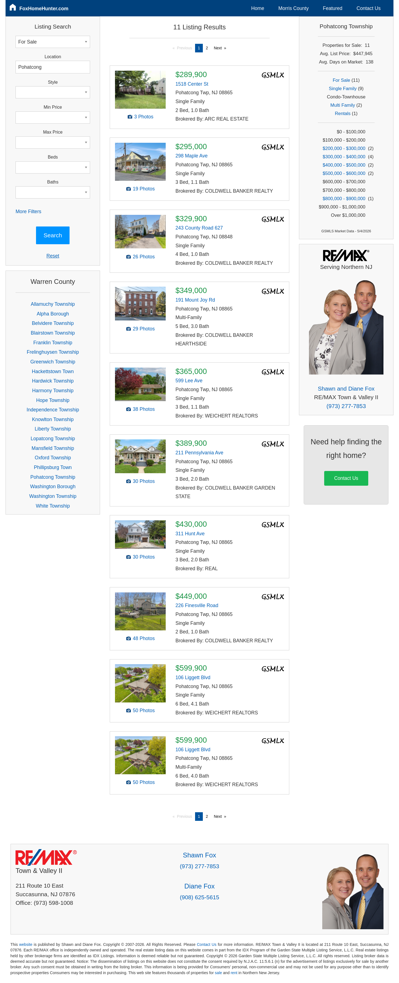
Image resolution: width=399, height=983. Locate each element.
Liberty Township (53, 429)
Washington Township (52, 496)
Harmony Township (52, 390)
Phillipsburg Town (53, 467)
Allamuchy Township (53, 304)
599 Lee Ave (189, 380)
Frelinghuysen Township (53, 352)
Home (257, 8)
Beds (53, 157)
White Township (53, 506)
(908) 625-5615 (199, 897)
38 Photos (144, 409)
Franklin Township (52, 342)
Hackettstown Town (53, 371)
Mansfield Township (53, 448)
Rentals (343, 113)
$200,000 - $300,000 (344, 148)
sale (218, 973)
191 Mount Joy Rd (195, 300)
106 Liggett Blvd (192, 677)
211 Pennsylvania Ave (199, 452)
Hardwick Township (52, 381)
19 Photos (144, 189)
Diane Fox (199, 886)
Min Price (53, 107)
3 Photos (143, 116)
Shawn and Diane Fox (346, 388)
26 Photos (144, 256)
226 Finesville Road (196, 605)
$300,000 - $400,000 (344, 156)
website (25, 944)
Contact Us (369, 8)
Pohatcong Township (52, 477)
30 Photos (144, 481)
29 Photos (144, 329)
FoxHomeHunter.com (43, 8)
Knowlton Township (52, 419)
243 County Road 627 (199, 228)
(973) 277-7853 (346, 406)
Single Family (343, 88)
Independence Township (53, 409)
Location (53, 56)
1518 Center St (191, 84)
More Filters (28, 211)
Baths (52, 182)
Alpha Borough (53, 314)
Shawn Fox (199, 855)
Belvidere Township (53, 323)
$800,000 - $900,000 (344, 198)
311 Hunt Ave (189, 533)
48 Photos (144, 638)
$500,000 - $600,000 (344, 173)
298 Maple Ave (191, 156)
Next (218, 48)
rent (234, 973)
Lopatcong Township (53, 438)
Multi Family (342, 105)
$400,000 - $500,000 (344, 165)
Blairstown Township (53, 333)
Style (53, 82)
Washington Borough (53, 486)
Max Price (52, 132)
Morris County (293, 8)
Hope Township (53, 400)
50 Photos (144, 710)
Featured (332, 8)
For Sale (341, 80)
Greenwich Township (52, 362)
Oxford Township (53, 457)
